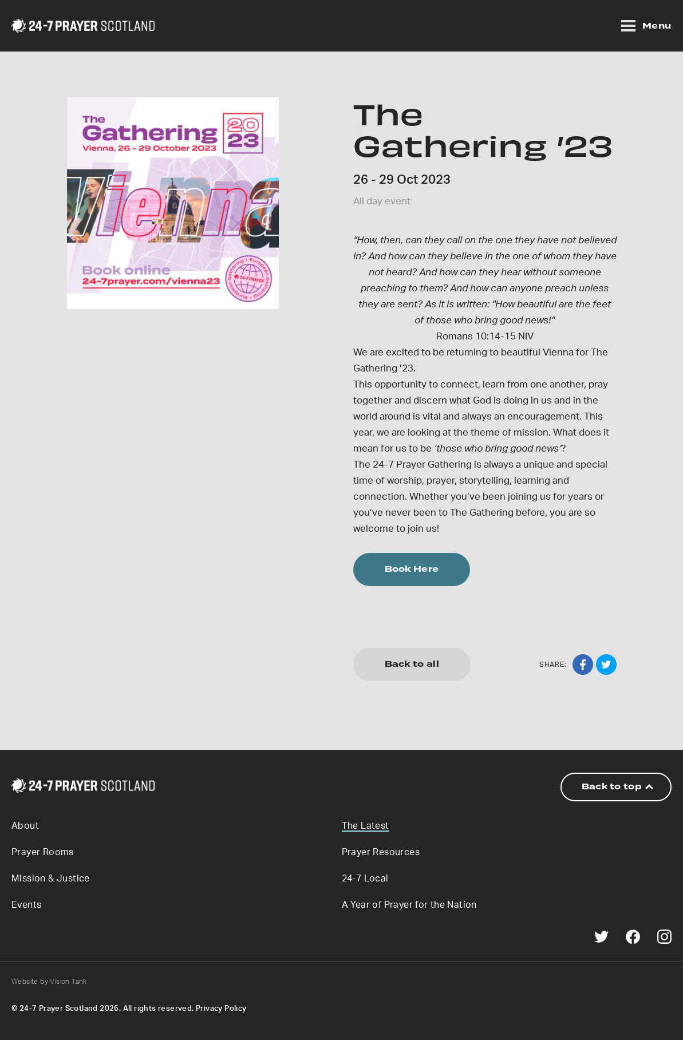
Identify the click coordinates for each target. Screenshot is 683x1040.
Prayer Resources (381, 852)
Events (26, 904)
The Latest (365, 826)
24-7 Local (365, 878)
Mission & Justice (50, 878)
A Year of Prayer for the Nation (409, 904)
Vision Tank (68, 981)
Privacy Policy (221, 1009)
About (25, 826)
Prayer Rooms (42, 852)
